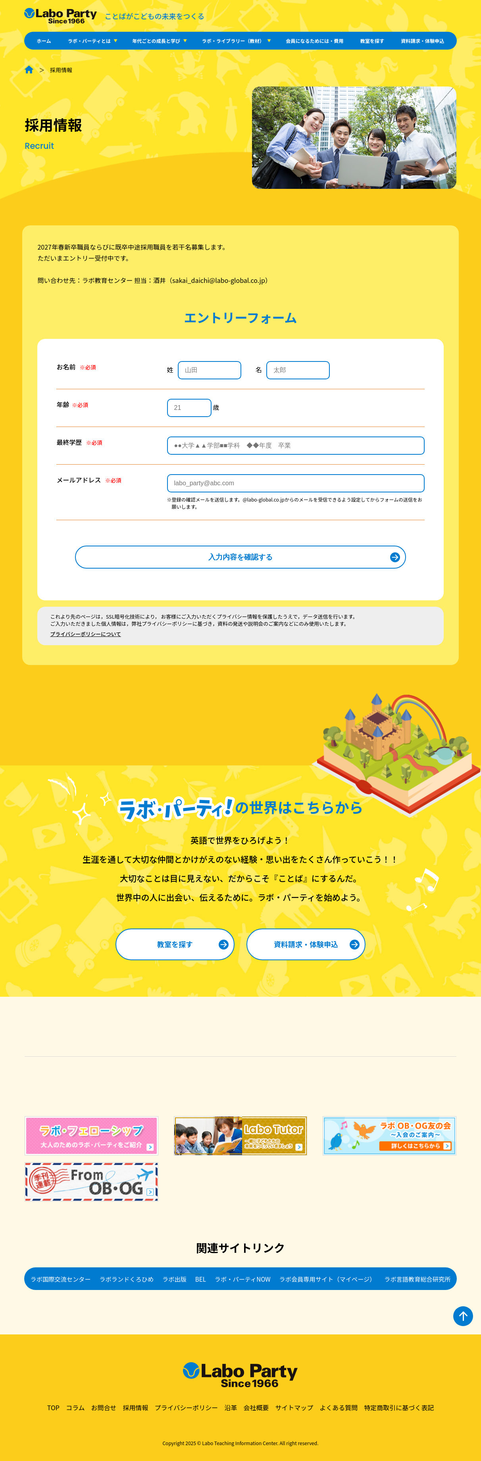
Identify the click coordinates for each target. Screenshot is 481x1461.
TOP (53, 1407)
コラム (75, 1407)
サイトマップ (294, 1407)
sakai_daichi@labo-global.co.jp (218, 280)
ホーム (44, 40)
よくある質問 (338, 1407)
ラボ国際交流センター (61, 1279)
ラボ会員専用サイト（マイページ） (327, 1279)
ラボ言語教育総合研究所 (417, 1279)
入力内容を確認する (240, 557)
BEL (200, 1279)
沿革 (230, 1407)
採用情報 (135, 1407)
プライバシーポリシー (186, 1407)
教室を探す (372, 40)
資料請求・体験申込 (422, 40)
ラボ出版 (174, 1279)
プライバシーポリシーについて (85, 634)
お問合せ (103, 1407)
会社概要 (256, 1407)
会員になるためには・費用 (314, 40)
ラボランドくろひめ (126, 1279)
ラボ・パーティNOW (243, 1279)
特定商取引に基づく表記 (399, 1407)
